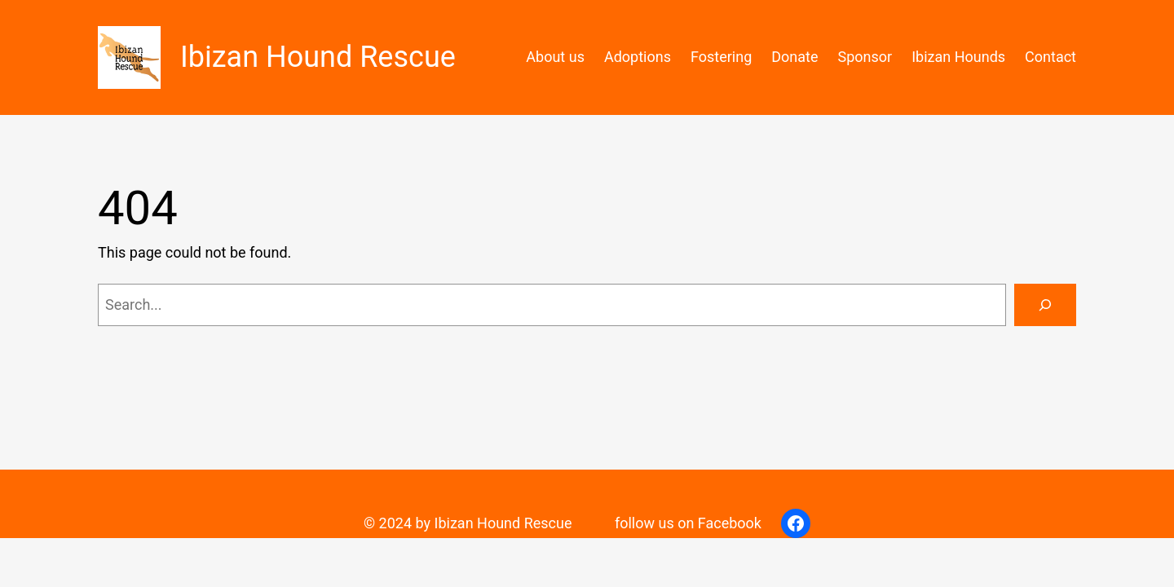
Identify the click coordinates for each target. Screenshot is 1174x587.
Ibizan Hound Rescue (318, 57)
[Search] (1045, 305)
